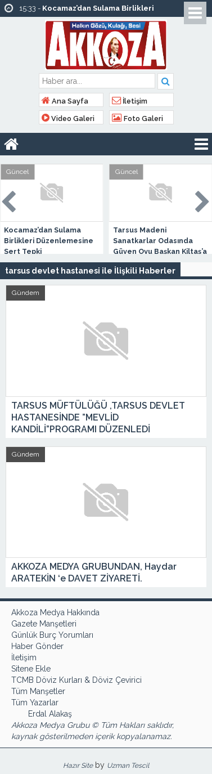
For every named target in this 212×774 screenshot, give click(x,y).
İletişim (129, 101)
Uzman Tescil (128, 765)
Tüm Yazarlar (34, 702)
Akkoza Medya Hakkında (55, 612)
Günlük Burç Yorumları (52, 634)
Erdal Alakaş (50, 713)
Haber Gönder (37, 646)
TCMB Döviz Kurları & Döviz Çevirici (76, 679)
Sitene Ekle (31, 668)
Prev (9, 199)
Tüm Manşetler (38, 691)
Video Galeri (68, 118)
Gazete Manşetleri (43, 623)
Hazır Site (78, 765)
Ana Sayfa (65, 101)
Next (203, 199)
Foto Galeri (137, 118)
